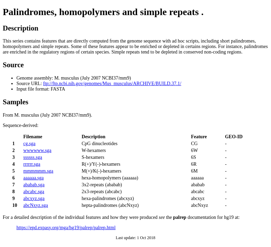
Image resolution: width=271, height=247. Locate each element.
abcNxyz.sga (35, 205)
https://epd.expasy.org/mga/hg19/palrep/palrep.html (65, 227)
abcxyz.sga (34, 198)
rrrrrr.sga (31, 164)
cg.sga (29, 143)
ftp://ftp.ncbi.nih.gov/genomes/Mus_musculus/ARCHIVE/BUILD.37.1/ (112, 83)
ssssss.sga (32, 157)
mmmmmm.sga (38, 171)
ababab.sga (34, 184)
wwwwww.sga (37, 150)
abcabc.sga (33, 191)
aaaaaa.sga (33, 177)
